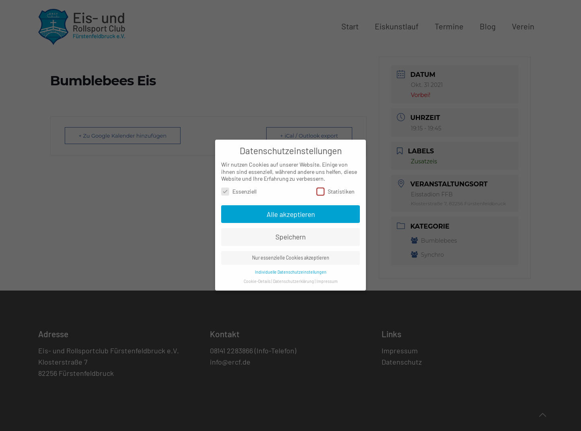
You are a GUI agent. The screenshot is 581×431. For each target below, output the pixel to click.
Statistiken (335, 186)
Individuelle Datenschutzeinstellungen (290, 267)
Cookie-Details (257, 276)
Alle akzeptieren (291, 209)
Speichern (290, 232)
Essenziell (239, 186)
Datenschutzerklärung (293, 276)
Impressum (327, 276)
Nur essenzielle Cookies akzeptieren (290, 253)
